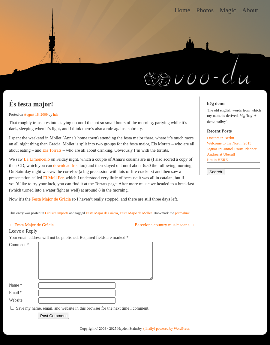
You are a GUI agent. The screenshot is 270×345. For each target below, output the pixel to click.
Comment (19, 244)
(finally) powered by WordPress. (166, 336)
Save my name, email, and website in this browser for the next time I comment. (82, 315)
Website (15, 307)
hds (55, 114)
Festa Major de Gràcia (51, 199)
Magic (228, 10)
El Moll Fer (53, 177)
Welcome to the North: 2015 (229, 143)
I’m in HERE (217, 159)
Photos (205, 10)
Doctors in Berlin (220, 137)
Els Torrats (52, 150)
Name (15, 292)
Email (15, 300)
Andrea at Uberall (221, 154)
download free (65, 165)
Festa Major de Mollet (136, 213)
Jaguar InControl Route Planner (231, 149)
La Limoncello (37, 159)
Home (182, 10)
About (250, 10)
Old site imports (56, 213)
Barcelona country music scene (165, 224)
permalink (182, 213)
